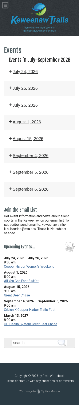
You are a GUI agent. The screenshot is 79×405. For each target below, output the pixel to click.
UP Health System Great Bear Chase (30, 324)
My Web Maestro (50, 391)
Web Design (26, 391)
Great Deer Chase (17, 295)
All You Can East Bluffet (21, 281)
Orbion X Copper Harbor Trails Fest (29, 310)
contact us (22, 381)
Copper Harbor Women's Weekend (29, 266)
